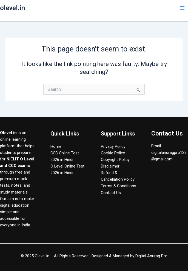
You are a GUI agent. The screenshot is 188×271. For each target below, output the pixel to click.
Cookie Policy (113, 153)
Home (55, 146)
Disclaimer (110, 166)
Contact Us (111, 192)
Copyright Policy (115, 159)
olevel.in (12, 8)
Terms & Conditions (118, 185)
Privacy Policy (113, 146)
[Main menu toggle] (182, 8)
